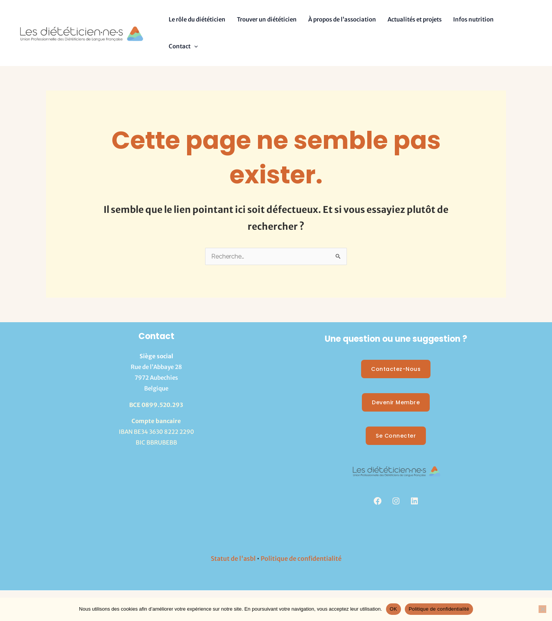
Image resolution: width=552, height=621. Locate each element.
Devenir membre (396, 402)
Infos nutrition (473, 19)
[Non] (542, 609)
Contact (183, 46)
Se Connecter (396, 436)
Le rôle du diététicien (197, 19)
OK (393, 609)
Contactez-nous (396, 369)
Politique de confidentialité (301, 558)
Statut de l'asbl (233, 558)
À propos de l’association (342, 19)
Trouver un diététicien (267, 19)
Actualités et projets (415, 19)
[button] (194, 46)
